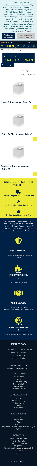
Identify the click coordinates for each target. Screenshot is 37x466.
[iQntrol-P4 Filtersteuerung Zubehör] (18, 123)
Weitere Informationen (25, 31)
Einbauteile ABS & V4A (18, 438)
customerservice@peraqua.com (18, 368)
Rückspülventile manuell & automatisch (18, 448)
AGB (18, 422)
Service (18, 398)
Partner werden (18, 403)
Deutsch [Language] (31, 42)
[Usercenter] (29, 46)
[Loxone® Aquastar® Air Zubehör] (18, 91)
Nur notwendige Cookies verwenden (25, 36)
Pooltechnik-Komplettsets (18, 443)
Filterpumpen (19, 446)
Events (18, 405)
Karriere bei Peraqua (18, 389)
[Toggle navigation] (2, 46)
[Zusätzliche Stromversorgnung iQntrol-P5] (18, 156)
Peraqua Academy (18, 400)
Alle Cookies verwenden (8, 36)
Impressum (18, 419)
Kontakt (18, 417)
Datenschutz (18, 424)
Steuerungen (18, 450)
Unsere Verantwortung (18, 381)
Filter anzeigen (7, 65)
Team (18, 379)
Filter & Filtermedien (18, 441)
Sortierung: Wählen (27, 71)
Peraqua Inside (18, 377)
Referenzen (18, 386)
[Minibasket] (34, 46)
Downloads (18, 408)
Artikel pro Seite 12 (27, 74)
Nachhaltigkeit (18, 384)
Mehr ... (18, 453)
